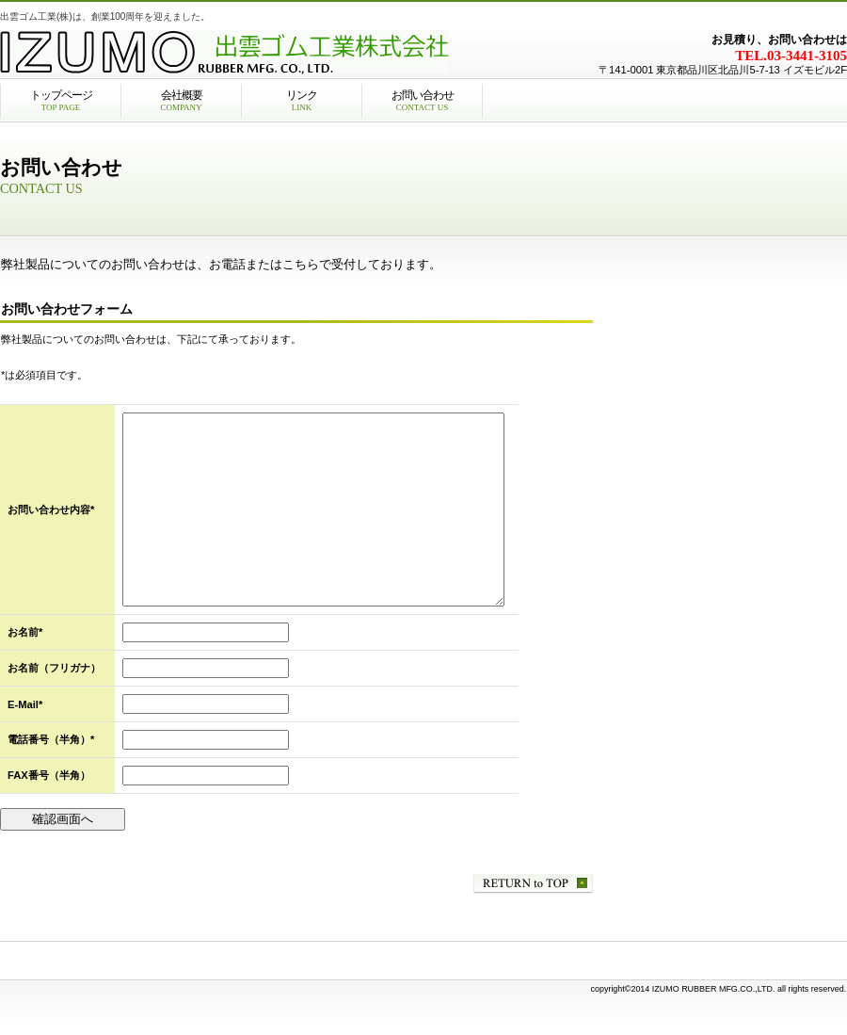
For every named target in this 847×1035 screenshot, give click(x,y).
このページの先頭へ (533, 884)
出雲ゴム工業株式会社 (235, 52)
